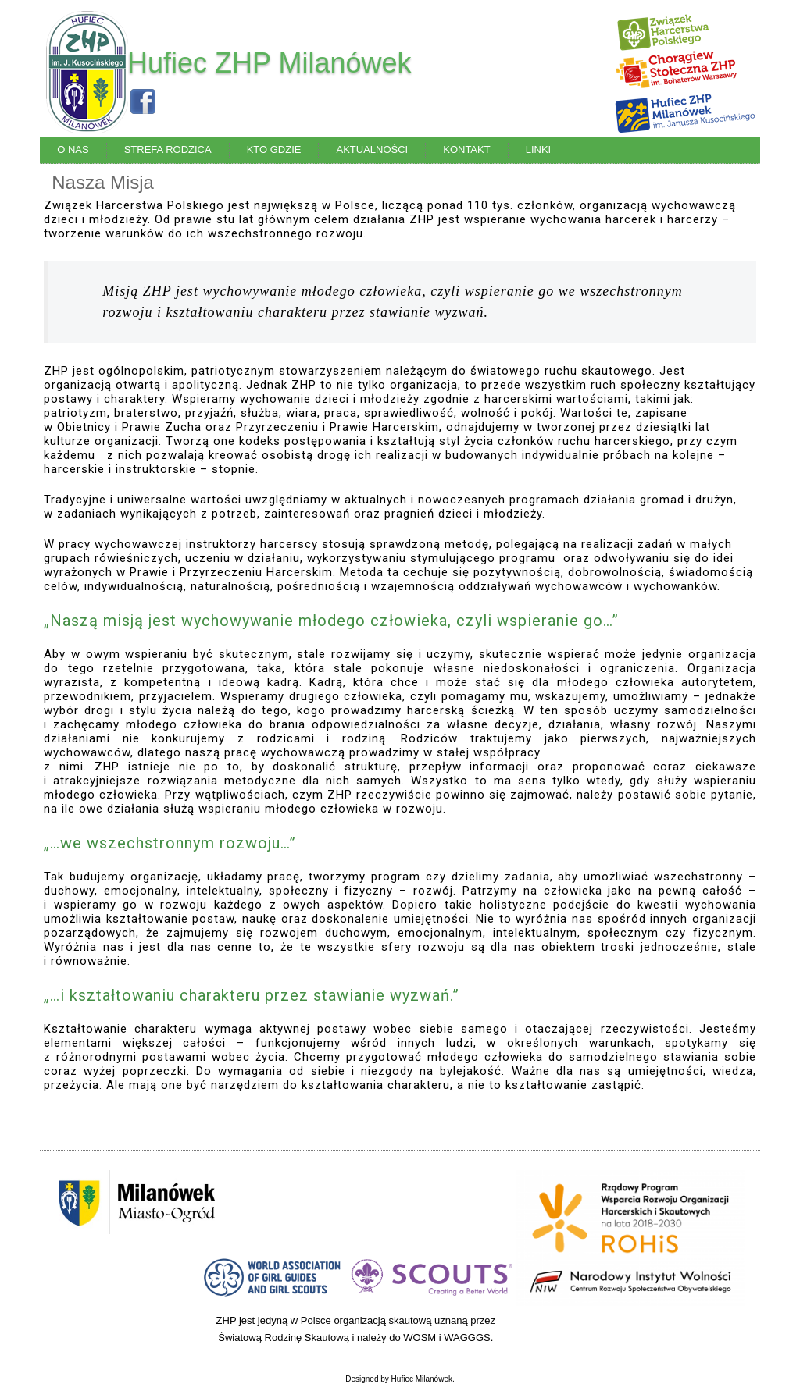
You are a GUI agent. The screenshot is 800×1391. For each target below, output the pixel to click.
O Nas (72, 149)
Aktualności (372, 149)
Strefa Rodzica (168, 149)
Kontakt (466, 149)
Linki (539, 149)
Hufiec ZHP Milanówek (269, 63)
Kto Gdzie (274, 149)
